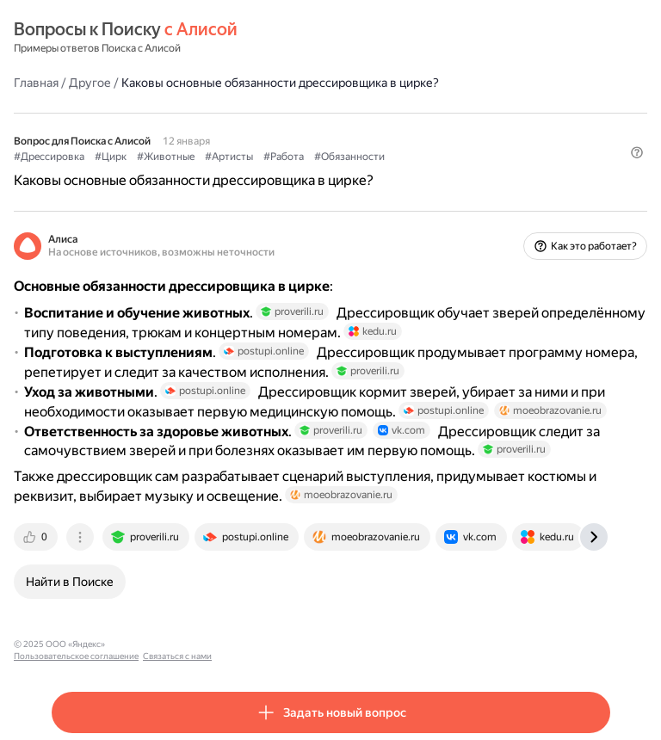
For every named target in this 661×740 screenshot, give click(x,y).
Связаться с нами (276, 644)
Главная (36, 82)
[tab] (37, 537)
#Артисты (229, 157)
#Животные (166, 157)
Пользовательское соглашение (175, 644)
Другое (90, 82)
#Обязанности (349, 157)
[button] (637, 152)
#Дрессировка (49, 157)
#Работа (283, 157)
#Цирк (111, 157)
